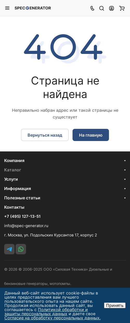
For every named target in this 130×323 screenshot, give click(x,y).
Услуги (11, 179)
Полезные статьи (22, 197)
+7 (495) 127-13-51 (22, 216)
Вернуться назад (45, 135)
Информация (17, 188)
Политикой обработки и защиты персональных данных (46, 311)
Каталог (12, 169)
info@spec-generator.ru (26, 225)
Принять (115, 305)
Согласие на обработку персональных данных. (52, 317)
